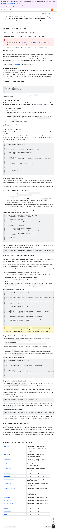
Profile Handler (7, 471)
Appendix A (5, 58)
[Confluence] (8, 10)
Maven (40, 104)
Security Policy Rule (8, 501)
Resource (6, 506)
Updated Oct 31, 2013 (45, 13)
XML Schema (37, 42)
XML (31, 42)
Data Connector (7, 462)
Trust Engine (7, 495)
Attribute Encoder (8, 457)
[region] (28, 251)
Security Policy (7, 498)
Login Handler (7, 474)
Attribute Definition (8, 452)
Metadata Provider (8, 481)
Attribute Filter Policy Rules (10, 446)
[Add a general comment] (10, 525)
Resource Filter (7, 509)
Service (5, 512)
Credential (6, 491)
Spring (25, 42)
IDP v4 (50, 18)
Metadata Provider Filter (9, 486)
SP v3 (11, 20)
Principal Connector (8, 466)
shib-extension (16, 64)
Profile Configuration (9, 477)
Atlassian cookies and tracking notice (10, 3)
